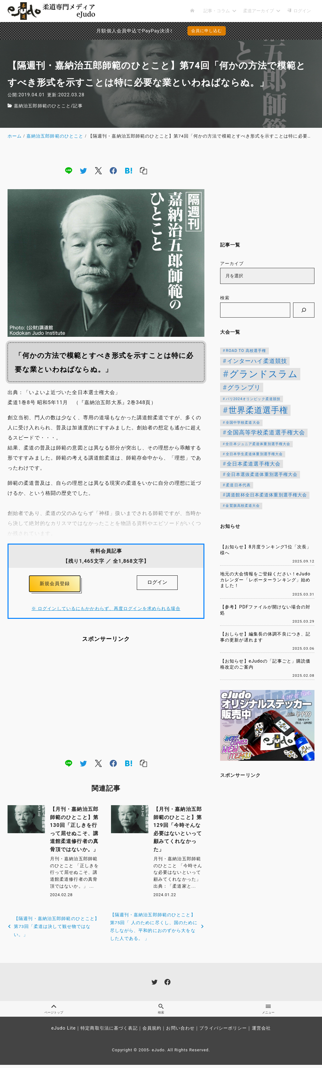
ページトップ (53, 1011)
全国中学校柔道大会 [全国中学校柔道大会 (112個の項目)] (243, 422)
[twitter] (83, 170)
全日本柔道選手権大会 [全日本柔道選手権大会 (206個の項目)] (253, 464)
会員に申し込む (206, 30)
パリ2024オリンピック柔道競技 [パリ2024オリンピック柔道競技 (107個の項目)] (253, 399)
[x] (98, 170)
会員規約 (151, 1031)
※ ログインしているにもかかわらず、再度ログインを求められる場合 (105, 610)
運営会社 (261, 1031)
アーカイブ (232, 263)
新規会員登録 (55, 584)
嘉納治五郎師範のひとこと (42, 106)
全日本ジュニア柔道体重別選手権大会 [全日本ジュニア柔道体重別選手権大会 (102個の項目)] (257, 444)
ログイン (157, 582)
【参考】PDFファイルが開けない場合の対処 (265, 610)
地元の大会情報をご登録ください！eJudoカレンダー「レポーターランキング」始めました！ (265, 579)
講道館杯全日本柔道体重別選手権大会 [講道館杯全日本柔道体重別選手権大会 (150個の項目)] (266, 494)
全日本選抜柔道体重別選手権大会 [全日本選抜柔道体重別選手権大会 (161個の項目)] (262, 474)
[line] (68, 170)
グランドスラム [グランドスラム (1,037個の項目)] (263, 374)
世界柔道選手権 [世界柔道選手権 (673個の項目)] (258, 410)
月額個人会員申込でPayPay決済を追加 (114, 31)
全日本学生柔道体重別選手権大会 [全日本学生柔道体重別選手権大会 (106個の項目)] (254, 454)
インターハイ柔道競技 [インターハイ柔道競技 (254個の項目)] (257, 361)
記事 (77, 106)
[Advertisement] (106, 702)
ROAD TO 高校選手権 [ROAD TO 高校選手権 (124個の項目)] (246, 350)
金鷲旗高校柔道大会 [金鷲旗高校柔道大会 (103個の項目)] (242, 506)
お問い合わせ (180, 1031)
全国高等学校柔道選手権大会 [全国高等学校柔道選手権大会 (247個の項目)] (266, 432)
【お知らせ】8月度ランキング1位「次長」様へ (266, 550)
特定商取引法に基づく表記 (108, 1031)
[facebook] (113, 170)
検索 (225, 298)
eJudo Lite (63, 1031)
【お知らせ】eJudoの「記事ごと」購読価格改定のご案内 (265, 664)
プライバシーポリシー (223, 1031)
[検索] (303, 310)
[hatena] (128, 170)
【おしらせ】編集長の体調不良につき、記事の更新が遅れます (265, 637)
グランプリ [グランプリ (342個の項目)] (244, 387)
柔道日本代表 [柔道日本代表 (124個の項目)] (238, 485)
